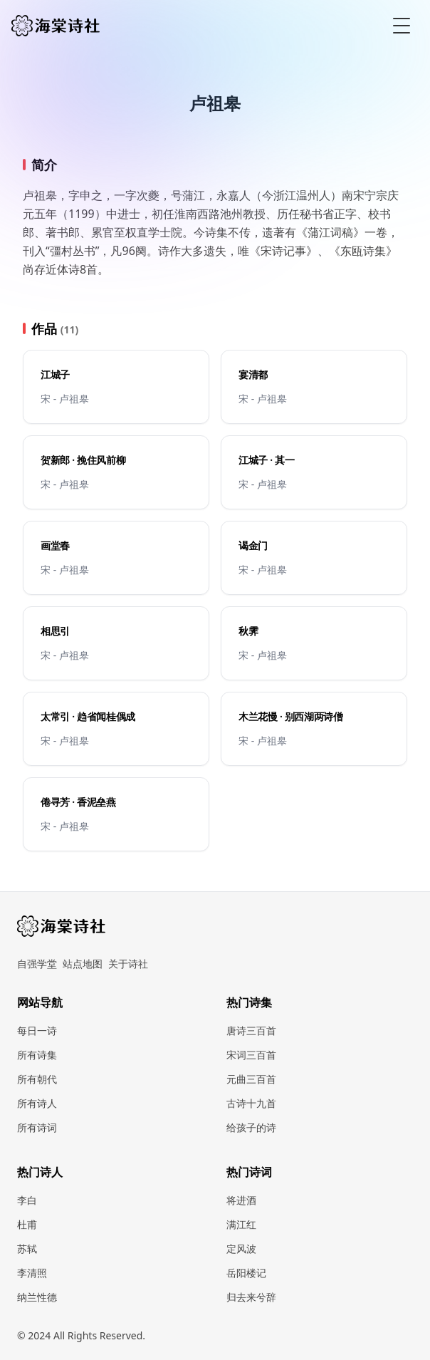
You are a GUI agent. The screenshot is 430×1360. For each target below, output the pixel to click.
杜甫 (27, 1224)
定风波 (241, 1248)
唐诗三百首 (251, 1030)
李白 (27, 1200)
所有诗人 (37, 1103)
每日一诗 (37, 1030)
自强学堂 (37, 963)
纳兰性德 (37, 1297)
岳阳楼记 (246, 1272)
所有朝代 (37, 1079)
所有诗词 (37, 1127)
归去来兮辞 (251, 1297)
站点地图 (83, 963)
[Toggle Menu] (401, 26)
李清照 (32, 1272)
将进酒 (241, 1200)
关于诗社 (128, 963)
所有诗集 (37, 1054)
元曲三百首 (251, 1079)
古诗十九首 (251, 1103)
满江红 (241, 1224)
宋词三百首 (251, 1054)
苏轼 (27, 1248)
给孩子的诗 (251, 1127)
